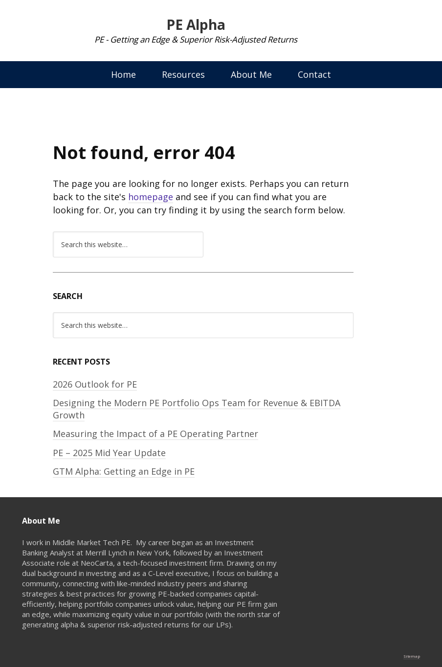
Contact (314, 74)
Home (123, 74)
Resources (183, 74)
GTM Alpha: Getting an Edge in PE (124, 471)
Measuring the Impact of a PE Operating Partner (155, 433)
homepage (150, 197)
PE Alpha (195, 24)
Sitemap (411, 656)
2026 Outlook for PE (95, 384)
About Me (251, 74)
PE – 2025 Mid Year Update (109, 453)
